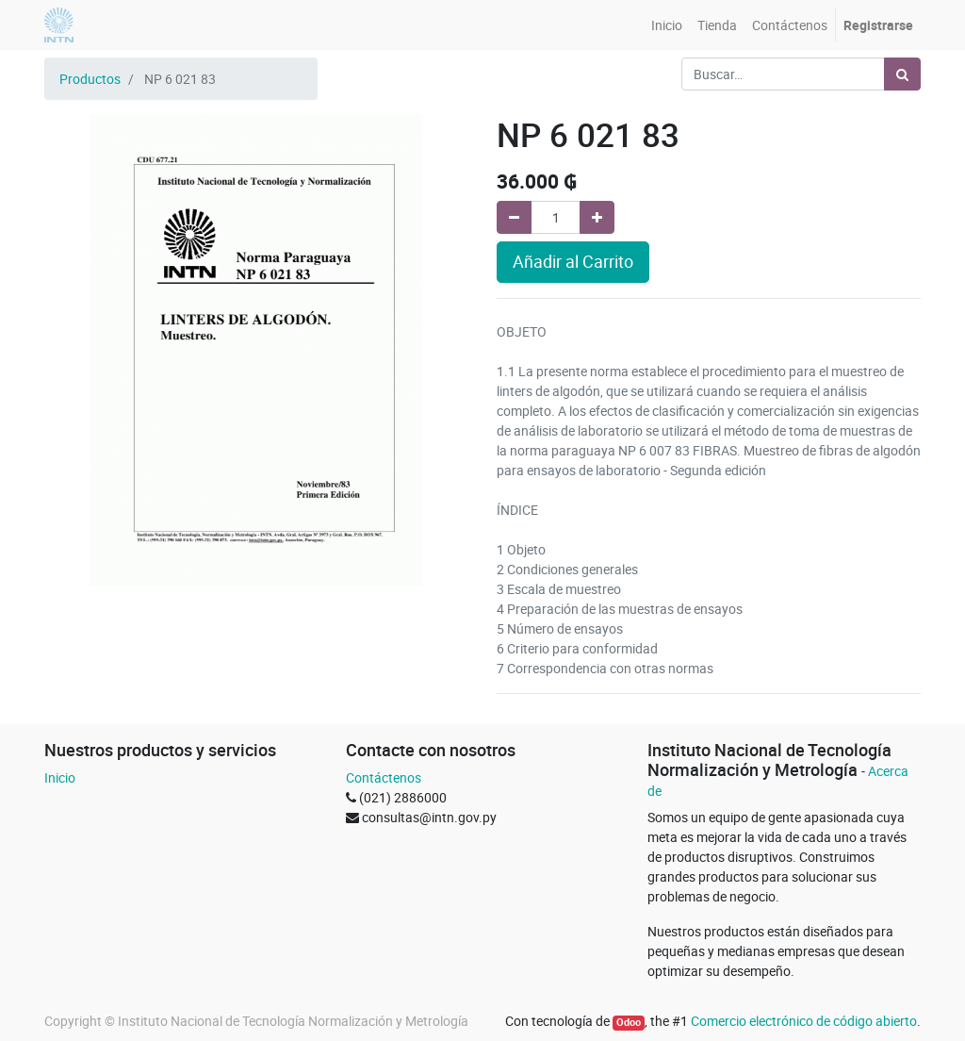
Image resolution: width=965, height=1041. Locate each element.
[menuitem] (667, 25)
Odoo (628, 1022)
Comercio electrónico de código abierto (804, 1021)
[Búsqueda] (902, 74)
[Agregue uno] (597, 217)
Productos (90, 79)
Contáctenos (383, 777)
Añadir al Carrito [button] (573, 262)
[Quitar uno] (514, 217)
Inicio (59, 777)
